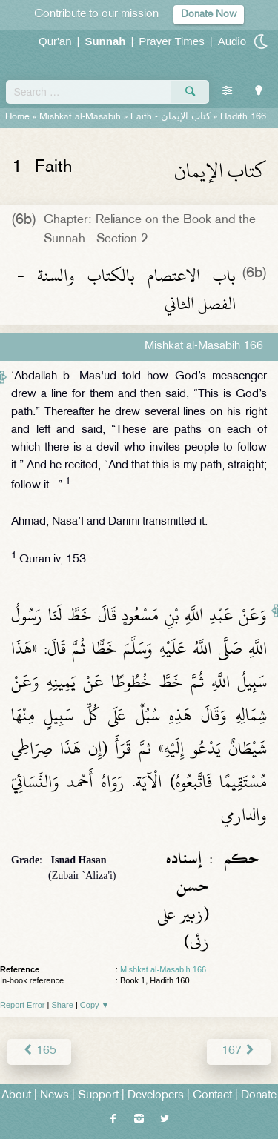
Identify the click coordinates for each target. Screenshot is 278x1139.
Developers (156, 1095)
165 (39, 1051)
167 (239, 1051)
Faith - (170, 117)
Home (17, 117)
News (54, 1095)
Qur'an (55, 41)
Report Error (22, 1004)
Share (62, 1004)
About (16, 1095)
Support (98, 1095)
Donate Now (208, 14)
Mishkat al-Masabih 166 (163, 969)
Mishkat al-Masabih (80, 117)
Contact (212, 1095)
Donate (259, 1095)
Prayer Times (171, 41)
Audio (232, 41)
